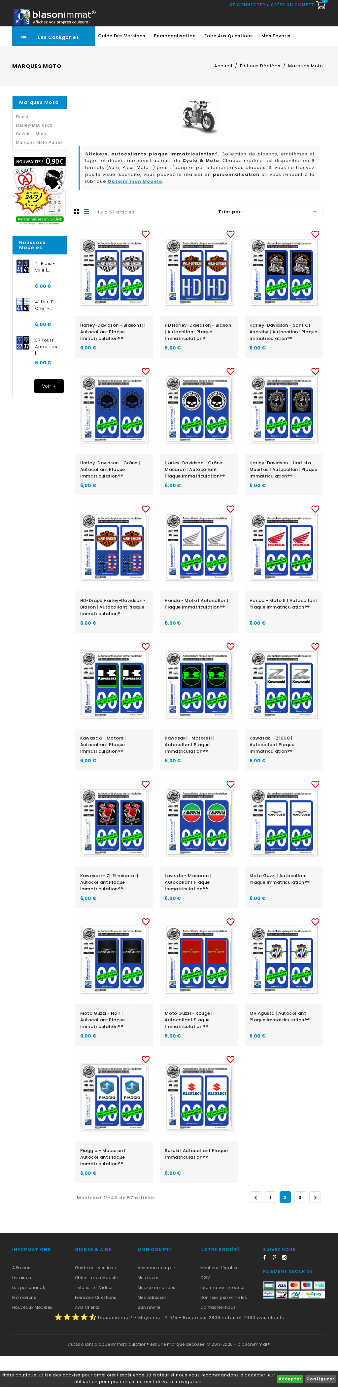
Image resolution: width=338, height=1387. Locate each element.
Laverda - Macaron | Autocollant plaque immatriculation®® (188, 913)
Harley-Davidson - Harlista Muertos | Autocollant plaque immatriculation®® (283, 500)
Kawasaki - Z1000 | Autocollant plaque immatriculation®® (272, 775)
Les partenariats (29, 1318)
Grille (77, 242)
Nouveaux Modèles (32, 1338)
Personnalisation (175, 66)
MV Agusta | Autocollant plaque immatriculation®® (280, 1047)
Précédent (256, 1228)
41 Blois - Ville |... (45, 297)
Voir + (49, 416)
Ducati (23, 147)
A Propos (21, 1298)
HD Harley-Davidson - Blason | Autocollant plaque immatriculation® (198, 362)
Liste (87, 242)
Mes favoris (275, 66)
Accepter (290, 1379)
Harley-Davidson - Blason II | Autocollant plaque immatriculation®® (113, 362)
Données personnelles (223, 1328)
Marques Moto (39, 133)
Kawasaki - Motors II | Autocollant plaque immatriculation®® (190, 775)
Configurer (320, 1379)
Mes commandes (156, 1318)
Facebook (267, 1289)
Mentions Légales (218, 1298)
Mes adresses (152, 1328)
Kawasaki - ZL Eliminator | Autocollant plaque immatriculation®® (109, 913)
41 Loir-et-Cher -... (46, 335)
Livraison (21, 1308)
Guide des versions (95, 1298)
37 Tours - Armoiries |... (46, 377)
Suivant (315, 1228)
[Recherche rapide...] (167, 38)
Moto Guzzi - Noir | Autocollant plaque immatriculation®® (102, 1050)
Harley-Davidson (34, 155)
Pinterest (277, 1289)
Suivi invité (149, 1338)
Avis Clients (87, 1338)
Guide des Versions (121, 66)
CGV (205, 1308)
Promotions (24, 1328)
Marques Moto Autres (39, 173)
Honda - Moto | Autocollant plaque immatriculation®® (196, 634)
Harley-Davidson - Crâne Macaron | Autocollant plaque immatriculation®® (195, 500)
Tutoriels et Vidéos (94, 1318)
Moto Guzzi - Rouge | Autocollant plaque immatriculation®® (189, 1050)
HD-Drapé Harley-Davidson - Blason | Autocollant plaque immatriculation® (113, 637)
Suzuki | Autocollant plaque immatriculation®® (196, 1184)
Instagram (286, 1289)
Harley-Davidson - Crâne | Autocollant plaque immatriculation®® (110, 500)
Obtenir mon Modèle (135, 212)
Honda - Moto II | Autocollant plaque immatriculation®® (284, 634)
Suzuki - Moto (31, 164)
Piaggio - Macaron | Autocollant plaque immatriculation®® (103, 1188)
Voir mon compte (156, 1298)
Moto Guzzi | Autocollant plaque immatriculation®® (280, 909)
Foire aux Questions (228, 66)
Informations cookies (223, 1318)
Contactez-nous (218, 1338)
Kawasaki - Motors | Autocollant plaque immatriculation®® (103, 775)
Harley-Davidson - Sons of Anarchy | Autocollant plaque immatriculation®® (283, 362)
